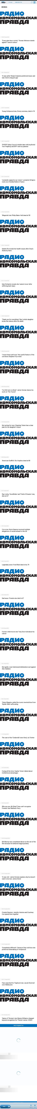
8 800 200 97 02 (18, 2)
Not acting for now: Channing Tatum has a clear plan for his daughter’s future (17, 426)
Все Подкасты (18, 1025)
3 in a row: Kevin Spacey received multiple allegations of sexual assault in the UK (16, 530)
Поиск (32, 2)
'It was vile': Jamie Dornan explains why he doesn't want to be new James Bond (18, 878)
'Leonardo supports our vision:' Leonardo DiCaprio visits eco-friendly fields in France (18, 181)
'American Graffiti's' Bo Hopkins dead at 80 (16, 461)
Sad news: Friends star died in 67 (13, 598)
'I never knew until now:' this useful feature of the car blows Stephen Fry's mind (18, 355)
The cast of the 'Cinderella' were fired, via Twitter (18, 738)
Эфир (35, 1107)
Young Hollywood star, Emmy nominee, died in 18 (18, 111)
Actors (4, 7)
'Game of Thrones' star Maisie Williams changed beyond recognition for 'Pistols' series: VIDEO (18, 1019)
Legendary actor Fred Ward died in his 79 (15, 565)
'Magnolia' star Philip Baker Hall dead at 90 (16, 215)
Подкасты (30, 1107)
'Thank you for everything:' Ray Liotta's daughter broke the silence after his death (17, 320)
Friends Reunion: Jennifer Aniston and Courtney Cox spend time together (17, 913)
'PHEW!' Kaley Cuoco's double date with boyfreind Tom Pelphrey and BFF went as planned (18, 145)
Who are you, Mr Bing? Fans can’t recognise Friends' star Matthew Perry (16, 807)
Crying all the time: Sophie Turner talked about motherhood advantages (17, 772)
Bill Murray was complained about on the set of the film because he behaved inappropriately (19, 842)
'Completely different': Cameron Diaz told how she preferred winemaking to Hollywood (18, 948)
